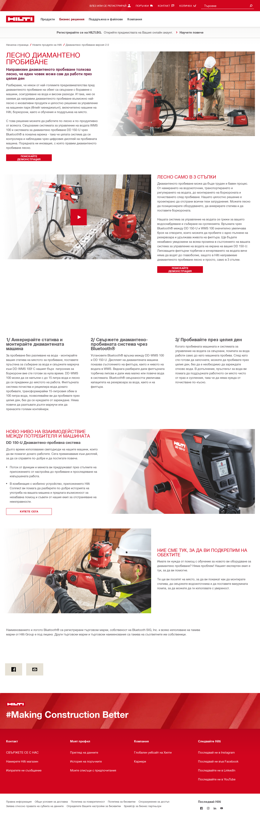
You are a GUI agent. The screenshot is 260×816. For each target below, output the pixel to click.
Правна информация (19, 801)
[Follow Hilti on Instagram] (208, 808)
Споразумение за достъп (154, 801)
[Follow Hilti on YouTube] (221, 808)
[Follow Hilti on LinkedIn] (214, 808)
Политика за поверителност (88, 801)
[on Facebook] (13, 669)
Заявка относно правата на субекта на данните (35, 805)
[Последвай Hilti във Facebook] (201, 808)
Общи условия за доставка (51, 801)
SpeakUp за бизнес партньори (142, 805)
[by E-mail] (34, 669)
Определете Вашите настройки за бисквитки (94, 805)
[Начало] (20, 19)
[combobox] (227, 5)
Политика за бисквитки (121, 801)
